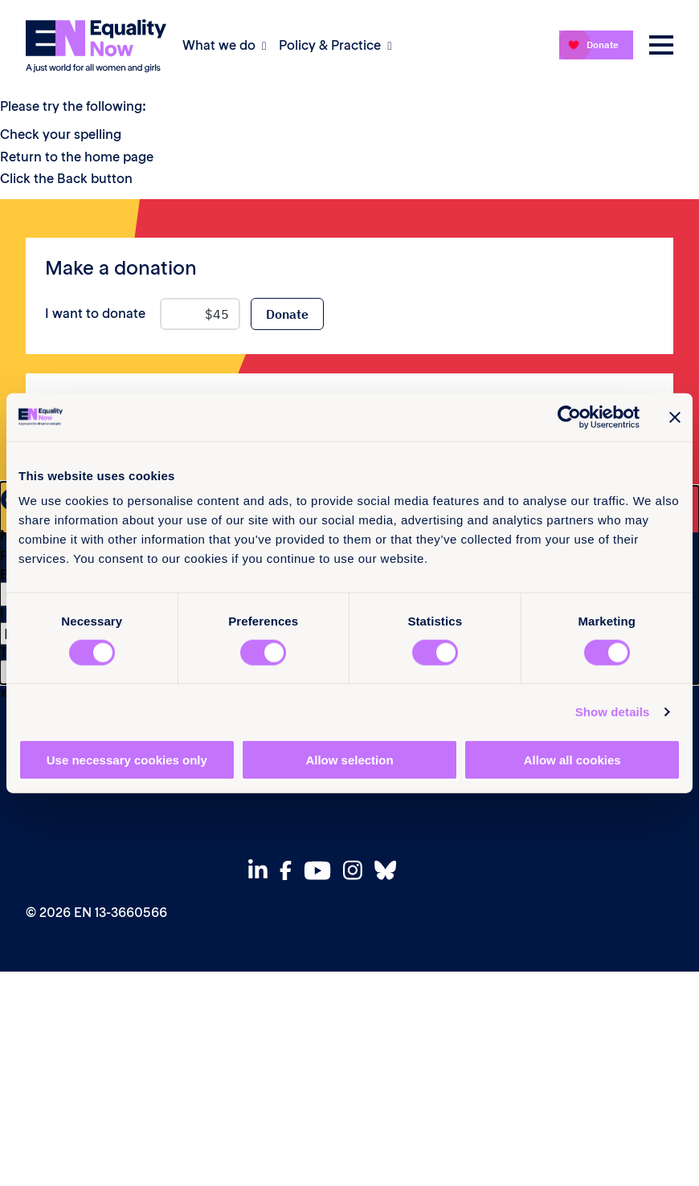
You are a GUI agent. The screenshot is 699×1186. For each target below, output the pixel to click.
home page (118, 157)
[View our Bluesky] (389, 870)
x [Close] (3, 692)
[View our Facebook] (290, 870)
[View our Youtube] (322, 870)
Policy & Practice (330, 45)
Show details (612, 711)
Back (72, 178)
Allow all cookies (572, 760)
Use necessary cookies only (127, 760)
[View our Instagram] (357, 870)
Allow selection (349, 760)
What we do (218, 45)
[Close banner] (675, 416)
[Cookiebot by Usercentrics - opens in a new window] (569, 417)
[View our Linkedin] (262, 870)
